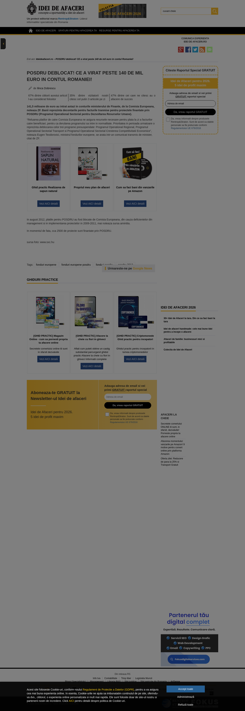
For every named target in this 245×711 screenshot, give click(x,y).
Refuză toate (185, 704)
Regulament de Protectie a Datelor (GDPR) (108, 689)
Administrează (185, 696)
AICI (71, 700)
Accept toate (185, 689)
